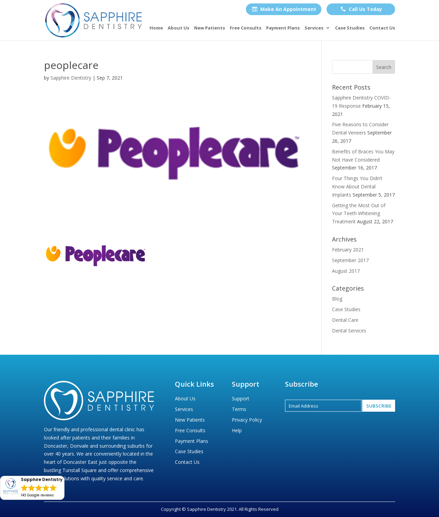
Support (240, 398)
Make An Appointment (284, 9)
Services (314, 28)
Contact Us (382, 28)
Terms (239, 409)
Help (237, 430)
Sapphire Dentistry (70, 77)
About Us (178, 28)
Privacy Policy (247, 419)
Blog (337, 298)
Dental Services (349, 330)
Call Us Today (361, 9)
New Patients (209, 28)
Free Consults (245, 28)
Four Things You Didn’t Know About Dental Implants (357, 186)
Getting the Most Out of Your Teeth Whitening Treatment (358, 213)
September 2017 (350, 260)
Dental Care (345, 320)
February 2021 (348, 249)
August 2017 (346, 271)
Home (156, 28)
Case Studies (350, 28)
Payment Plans (283, 28)
